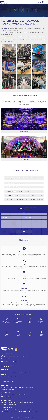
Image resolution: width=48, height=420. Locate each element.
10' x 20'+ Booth (13, 409)
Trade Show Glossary (22, 372)
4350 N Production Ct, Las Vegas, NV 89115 (14, 356)
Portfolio (3, 377)
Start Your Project (8, 381)
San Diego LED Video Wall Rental (8, 404)
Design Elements (33, 411)
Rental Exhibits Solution (6, 387)
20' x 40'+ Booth (4, 411)
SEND (24, 231)
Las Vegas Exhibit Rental (18, 387)
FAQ (29, 372)
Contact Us (17, 377)
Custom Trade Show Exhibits (7, 389)
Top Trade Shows (12, 372)
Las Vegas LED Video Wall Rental (8, 402)
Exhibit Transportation (6, 396)
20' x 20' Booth (21, 409)
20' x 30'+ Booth (29, 409)
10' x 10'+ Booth (4, 409)
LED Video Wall (10, 377)
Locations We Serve (30, 387)
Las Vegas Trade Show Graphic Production (18, 394)
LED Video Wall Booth (23, 411)
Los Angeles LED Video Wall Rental (25, 402)
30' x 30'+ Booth (13, 411)
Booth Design (4, 394)
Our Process (4, 372)
